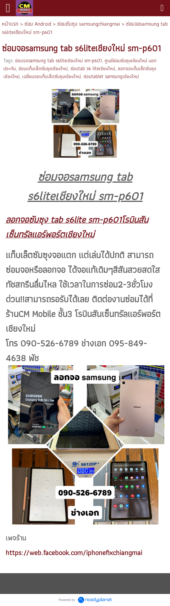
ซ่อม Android (37, 24)
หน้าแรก (10, 24)
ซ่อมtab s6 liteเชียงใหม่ (92, 68)
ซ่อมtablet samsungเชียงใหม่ (111, 76)
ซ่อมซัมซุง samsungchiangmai (88, 24)
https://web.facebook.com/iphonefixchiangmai (74, 552)
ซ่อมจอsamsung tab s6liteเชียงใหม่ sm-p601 (58, 61)
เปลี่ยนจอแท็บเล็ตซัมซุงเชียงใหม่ (51, 76)
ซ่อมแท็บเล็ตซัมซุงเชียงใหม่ (43, 68)
